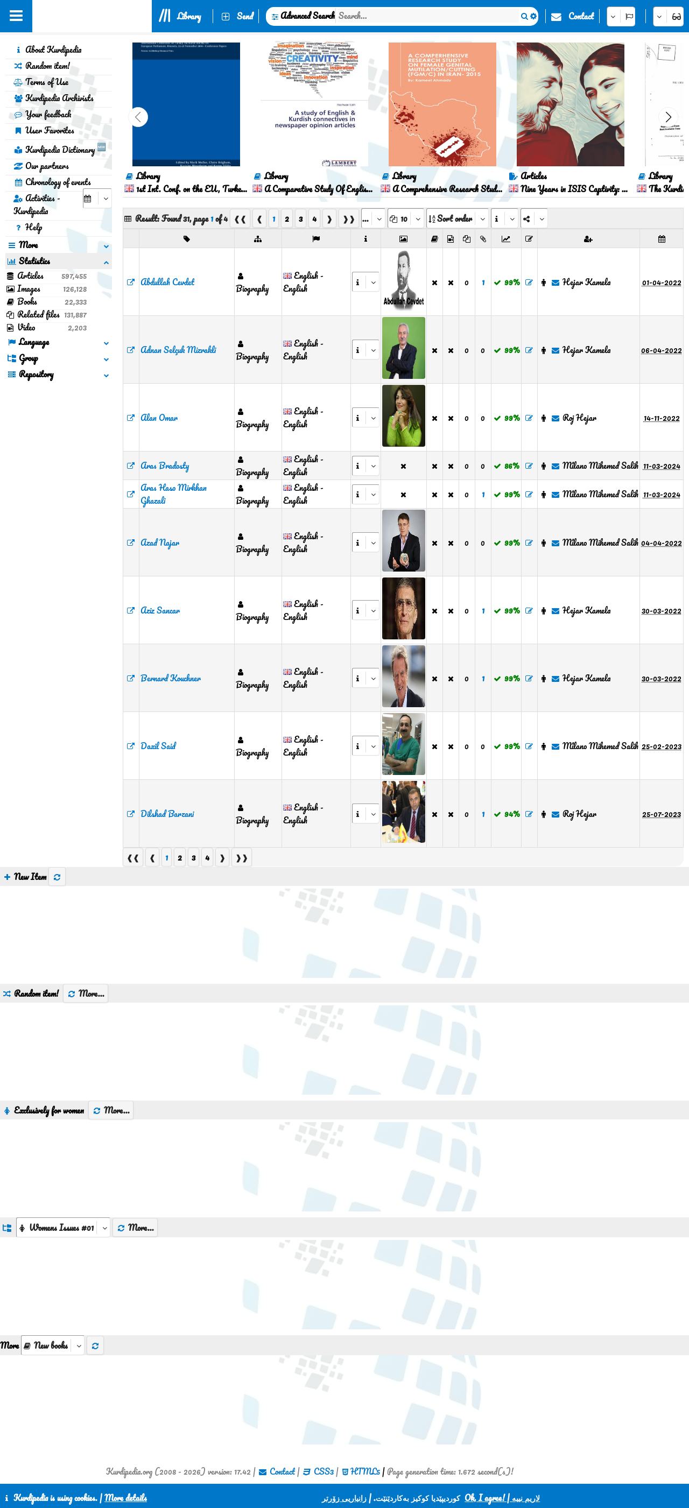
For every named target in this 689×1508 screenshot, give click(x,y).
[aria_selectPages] (373, 218)
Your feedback (42, 114)
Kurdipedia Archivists (53, 97)
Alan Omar (159, 417)
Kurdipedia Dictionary (59, 148)
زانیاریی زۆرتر (344, 1497)
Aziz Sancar (160, 610)
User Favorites (43, 130)
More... (85, 993)
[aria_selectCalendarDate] (97, 198)
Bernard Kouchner (170, 678)
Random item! (41, 65)
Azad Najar (159, 542)
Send (245, 16)
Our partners (41, 165)
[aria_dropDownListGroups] (63, 1227)
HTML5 (365, 1471)
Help (27, 227)
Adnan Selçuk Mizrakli (178, 349)
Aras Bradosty (164, 465)
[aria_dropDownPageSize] (406, 218)
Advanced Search (307, 15)
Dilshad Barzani (167, 813)
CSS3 (324, 1471)
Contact (581, 16)
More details (125, 1497)
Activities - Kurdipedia (36, 204)
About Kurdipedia (47, 49)
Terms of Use (40, 81)
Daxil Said (157, 745)
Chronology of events (52, 181)
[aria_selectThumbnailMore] (53, 1345)
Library (189, 16)
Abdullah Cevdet (167, 282)
